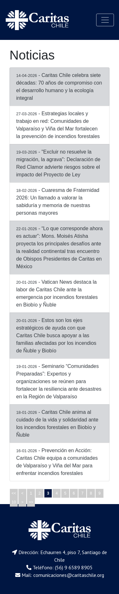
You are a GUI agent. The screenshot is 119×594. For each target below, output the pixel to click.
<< (13, 493)
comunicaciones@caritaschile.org (68, 575)
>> (31, 502)
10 (14, 502)
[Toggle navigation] (105, 20)
